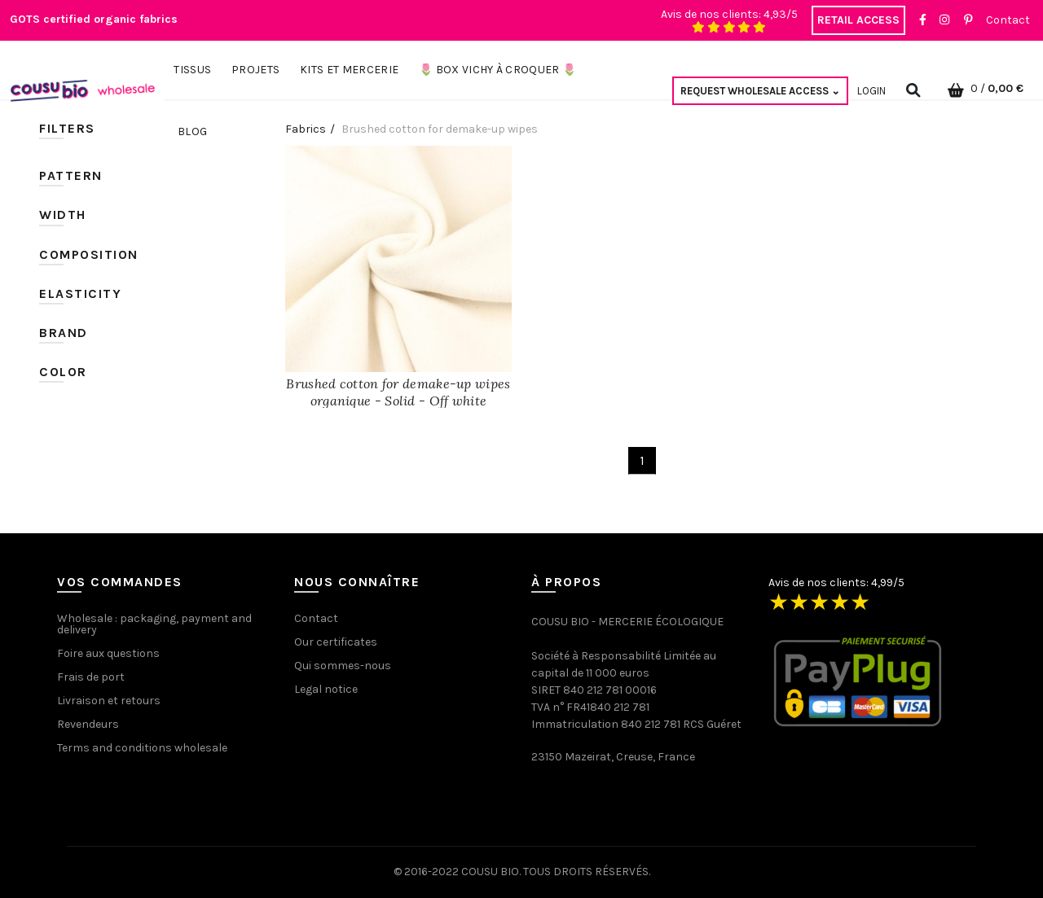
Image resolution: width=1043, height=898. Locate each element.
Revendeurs (88, 724)
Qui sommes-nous (342, 665)
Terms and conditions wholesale (142, 748)
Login (871, 91)
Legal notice (326, 689)
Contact (1008, 20)
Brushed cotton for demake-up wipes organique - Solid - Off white (398, 392)
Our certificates (335, 642)
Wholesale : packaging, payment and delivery (154, 624)
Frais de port (91, 677)
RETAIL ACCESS (858, 20)
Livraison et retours (109, 700)
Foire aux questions (108, 653)
